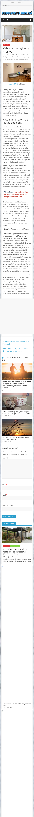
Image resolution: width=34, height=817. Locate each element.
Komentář (6, 458)
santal (20, 59)
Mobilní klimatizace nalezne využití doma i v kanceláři (15, 438)
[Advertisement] (17, 316)
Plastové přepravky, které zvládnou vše (21, 597)
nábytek (16, 59)
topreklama (25, 59)
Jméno (4, 485)
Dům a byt (6, 45)
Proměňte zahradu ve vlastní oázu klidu (20, 578)
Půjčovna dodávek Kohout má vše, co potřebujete (22, 617)
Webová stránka (7, 506)
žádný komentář (20, 54)
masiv (4, 59)
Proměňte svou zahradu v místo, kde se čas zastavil (15, 550)
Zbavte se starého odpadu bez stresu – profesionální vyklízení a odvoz (22, 607)
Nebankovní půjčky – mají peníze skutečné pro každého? (14, 349)
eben (23, 57)
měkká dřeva (10, 59)
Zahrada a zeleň (15, 546)
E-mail (4, 495)
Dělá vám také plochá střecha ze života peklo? (15, 342)
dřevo (13, 57)
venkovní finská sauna (21, 701)
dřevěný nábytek (7, 57)
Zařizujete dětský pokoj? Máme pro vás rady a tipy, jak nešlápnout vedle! (16, 413)
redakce (14, 554)
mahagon (27, 57)
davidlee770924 (13, 84)
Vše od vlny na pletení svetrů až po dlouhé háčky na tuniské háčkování (22, 627)
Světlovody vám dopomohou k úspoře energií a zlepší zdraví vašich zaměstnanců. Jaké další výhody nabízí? (16, 385)
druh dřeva (18, 57)
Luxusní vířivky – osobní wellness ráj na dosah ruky (22, 568)
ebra (13, 54)
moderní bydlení (24, 682)
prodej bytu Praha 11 (18, 690)
